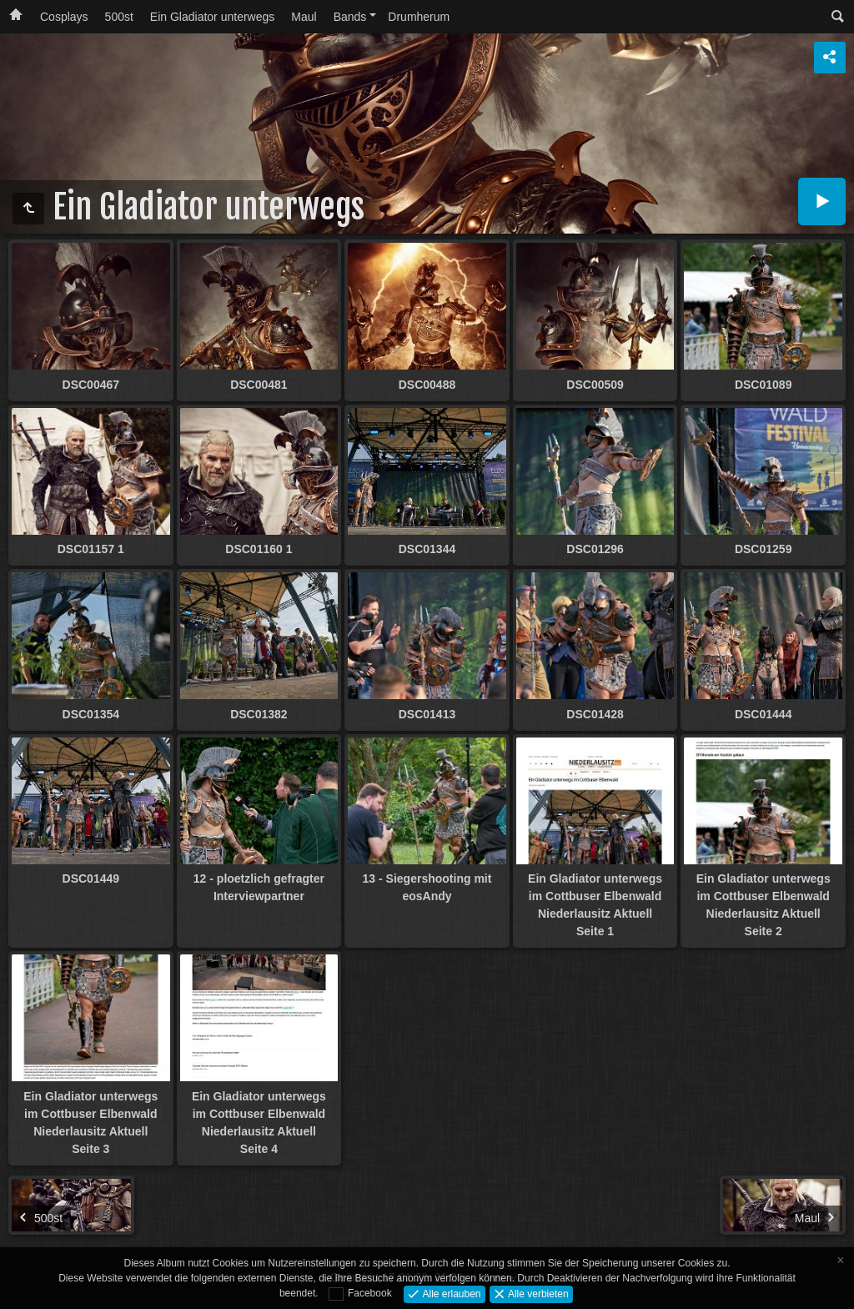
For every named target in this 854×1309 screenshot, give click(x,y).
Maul (303, 16)
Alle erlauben (449, 1293)
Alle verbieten (537, 1293)
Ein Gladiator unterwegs (212, 16)
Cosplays (64, 16)
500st (119, 16)
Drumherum (419, 16)
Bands (350, 16)
